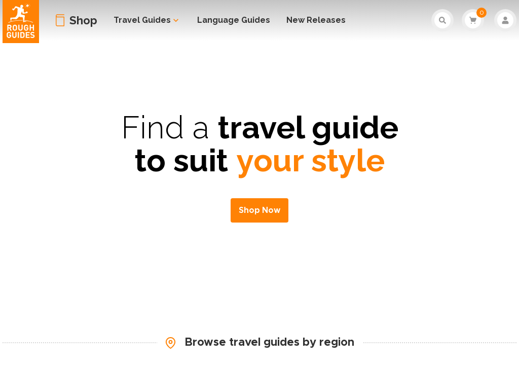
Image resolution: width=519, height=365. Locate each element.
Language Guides (233, 20)
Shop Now (259, 210)
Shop (83, 20)
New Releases (316, 20)
